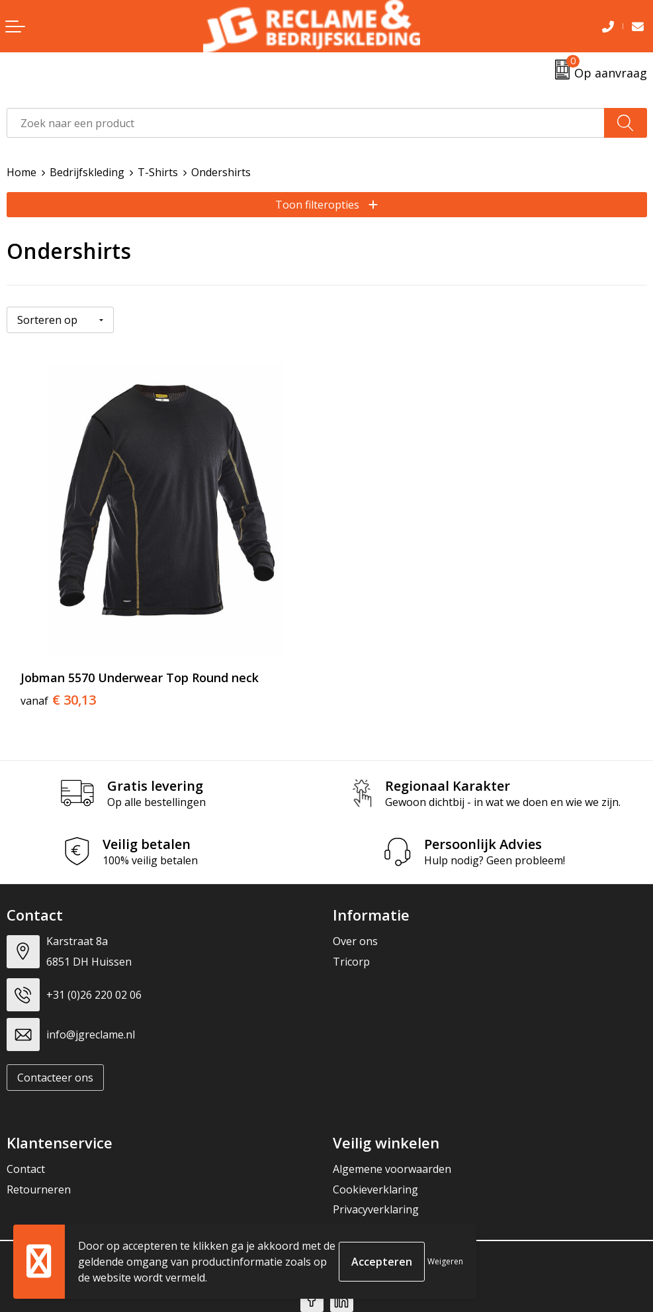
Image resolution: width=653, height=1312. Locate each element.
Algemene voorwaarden (392, 1169)
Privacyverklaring (376, 1209)
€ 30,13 (58, 700)
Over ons (355, 941)
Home (21, 172)
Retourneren (39, 1189)
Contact (26, 1169)
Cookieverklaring (375, 1189)
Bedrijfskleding (87, 172)
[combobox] (306, 123)
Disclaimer (358, 1229)
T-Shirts (158, 172)
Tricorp (351, 961)
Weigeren (445, 1261)
